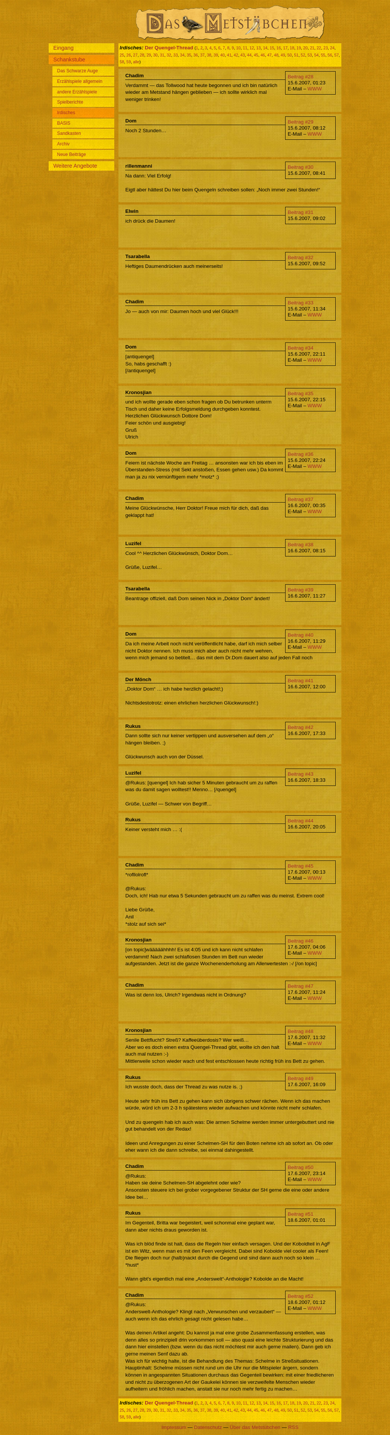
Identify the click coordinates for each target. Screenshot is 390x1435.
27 (135, 55)
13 (258, 48)
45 (256, 55)
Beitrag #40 (300, 635)
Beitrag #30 (300, 167)
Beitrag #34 (300, 348)
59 (128, 62)
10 (238, 48)
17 (285, 48)
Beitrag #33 (300, 303)
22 (318, 48)
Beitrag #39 (300, 590)
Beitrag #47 (300, 986)
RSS (293, 1427)
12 (252, 48)
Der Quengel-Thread (169, 47)
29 (148, 55)
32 (169, 55)
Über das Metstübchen (255, 1427)
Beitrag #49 (300, 1078)
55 (323, 55)
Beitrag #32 (300, 257)
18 (292, 48)
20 (305, 48)
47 (269, 55)
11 (245, 48)
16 (278, 48)
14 (265, 48)
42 (236, 55)
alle (136, 62)
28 (142, 55)
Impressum (173, 1427)
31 (162, 55)
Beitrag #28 (300, 76)
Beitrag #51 (300, 1214)
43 (242, 55)
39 (215, 55)
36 (195, 55)
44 (249, 55)
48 (276, 55)
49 (283, 55)
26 (128, 55)
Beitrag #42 (300, 727)
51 (296, 55)
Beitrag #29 (300, 122)
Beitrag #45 (300, 866)
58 (122, 62)
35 (189, 55)
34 (182, 55)
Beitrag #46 (300, 941)
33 (176, 55)
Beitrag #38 (300, 544)
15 (272, 48)
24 (332, 48)
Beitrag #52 (300, 1296)
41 (229, 55)
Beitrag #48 (300, 1031)
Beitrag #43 (300, 774)
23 (325, 48)
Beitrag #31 (300, 212)
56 (329, 55)
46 (263, 55)
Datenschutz (208, 1427)
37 (202, 55)
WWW (314, 89)
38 (209, 55)
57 (336, 55)
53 (309, 55)
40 (222, 55)
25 (122, 55)
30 (155, 55)
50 (289, 55)
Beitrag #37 (300, 499)
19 (298, 48)
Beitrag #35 (300, 393)
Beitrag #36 (300, 454)
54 (316, 55)
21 (312, 48)
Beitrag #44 (300, 821)
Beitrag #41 (300, 680)
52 (303, 55)
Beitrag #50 (300, 1167)
